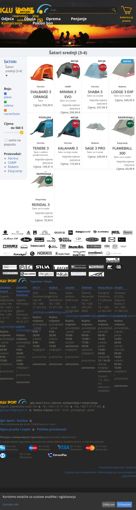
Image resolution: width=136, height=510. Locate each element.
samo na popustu (12, 142)
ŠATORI (10, 61)
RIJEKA (53, 287)
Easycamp (15, 171)
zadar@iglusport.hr (77, 316)
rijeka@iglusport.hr (61, 312)
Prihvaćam (124, 504)
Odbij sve (108, 504)
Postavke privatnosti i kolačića (117, 467)
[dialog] (68, 501)
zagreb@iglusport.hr (12, 326)
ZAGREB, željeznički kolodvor (23, 291)
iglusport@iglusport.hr (14, 410)
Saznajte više (10, 504)
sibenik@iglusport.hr (94, 316)
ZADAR (69, 287)
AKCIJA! (25, 11)
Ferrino (13, 158)
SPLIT (36, 287)
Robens (13, 167)
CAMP (12, 163)
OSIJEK (118, 287)
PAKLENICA (105, 287)
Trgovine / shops (41, 281)
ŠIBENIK (87, 287)
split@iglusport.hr (43, 312)
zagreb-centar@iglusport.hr (28, 328)
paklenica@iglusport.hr (112, 316)
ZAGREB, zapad (5, 289)
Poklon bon (43, 22)
